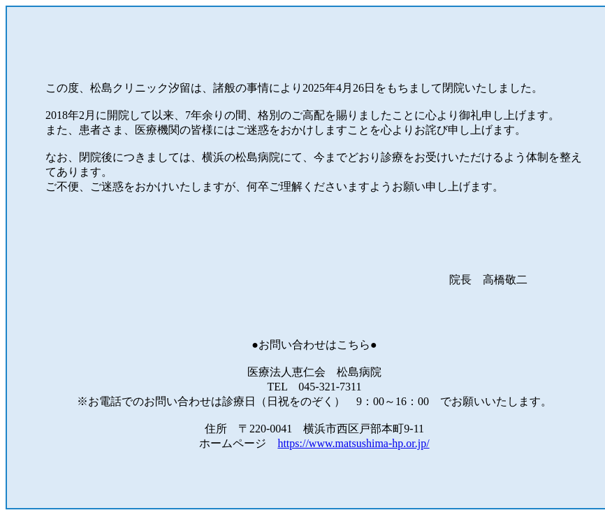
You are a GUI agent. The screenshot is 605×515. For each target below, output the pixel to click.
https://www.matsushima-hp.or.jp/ (353, 443)
